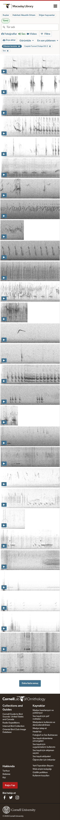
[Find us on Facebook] (4, 797)
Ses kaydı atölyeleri (42, 756)
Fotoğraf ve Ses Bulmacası (45, 735)
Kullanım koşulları (41, 775)
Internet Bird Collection (13, 726)
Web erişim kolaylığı (42, 769)
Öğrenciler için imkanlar (44, 760)
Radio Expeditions (11, 723)
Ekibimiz (6, 774)
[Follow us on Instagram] (17, 797)
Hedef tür (37, 732)
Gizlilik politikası (40, 772)
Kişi (4, 777)
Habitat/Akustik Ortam (23, 15)
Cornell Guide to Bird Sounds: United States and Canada (13, 717)
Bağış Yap (10, 785)
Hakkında (9, 766)
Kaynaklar (39, 705)
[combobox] (33, 27)
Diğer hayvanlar (47, 15)
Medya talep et (40, 728)
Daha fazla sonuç (30, 683)
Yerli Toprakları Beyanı (43, 766)
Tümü (5, 20)
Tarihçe (6, 771)
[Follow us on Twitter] (11, 797)
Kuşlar (6, 15)
